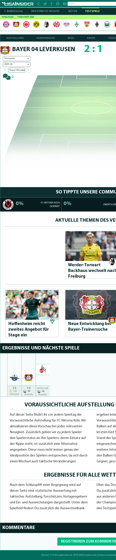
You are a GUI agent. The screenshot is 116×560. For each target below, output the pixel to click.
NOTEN (72, 11)
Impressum (91, 555)
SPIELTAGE (8, 17)
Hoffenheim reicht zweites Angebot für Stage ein (28, 329)
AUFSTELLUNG (15, 38)
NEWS (71, 38)
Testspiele (92, 11)
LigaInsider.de (65, 555)
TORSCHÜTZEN (25, 17)
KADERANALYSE (45, 38)
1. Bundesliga (13, 11)
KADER (91, 38)
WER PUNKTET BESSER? (45, 11)
